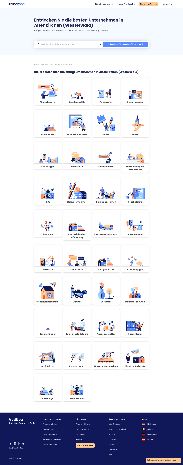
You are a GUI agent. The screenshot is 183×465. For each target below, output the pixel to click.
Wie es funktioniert (50, 424)
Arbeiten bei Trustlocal (117, 429)
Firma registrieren (148, 4)
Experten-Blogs (48, 429)
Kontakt (112, 434)
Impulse (79, 439)
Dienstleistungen (104, 4)
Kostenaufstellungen (50, 434)
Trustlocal (37, 64)
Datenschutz (113, 439)
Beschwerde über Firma (52, 439)
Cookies (112, 444)
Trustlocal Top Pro (82, 429)
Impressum (113, 450)
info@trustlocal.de (16, 448)
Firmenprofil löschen (83, 424)
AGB (111, 455)
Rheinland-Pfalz (47, 64)
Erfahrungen (80, 434)
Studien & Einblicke (50, 444)
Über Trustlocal (127, 4)
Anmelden (167, 4)
